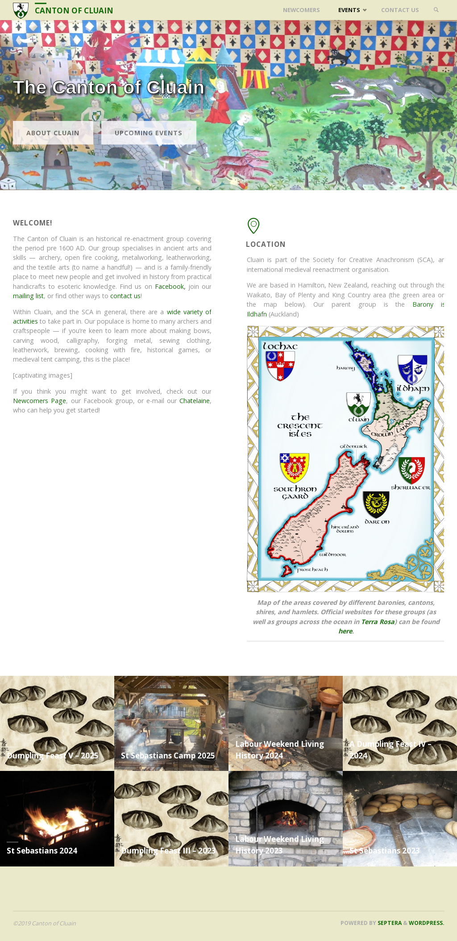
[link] (436, 10)
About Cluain (52, 148)
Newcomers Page (41, 400)
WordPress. (427, 923)
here (349, 631)
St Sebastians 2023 (384, 850)
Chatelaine (196, 400)
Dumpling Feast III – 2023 (168, 850)
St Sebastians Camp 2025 (168, 755)
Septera (389, 923)
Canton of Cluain (74, 10)
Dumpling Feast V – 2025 (53, 755)
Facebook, (172, 286)
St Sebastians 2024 (42, 850)
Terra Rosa (381, 621)
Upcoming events (149, 148)
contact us (127, 295)
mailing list (30, 295)
